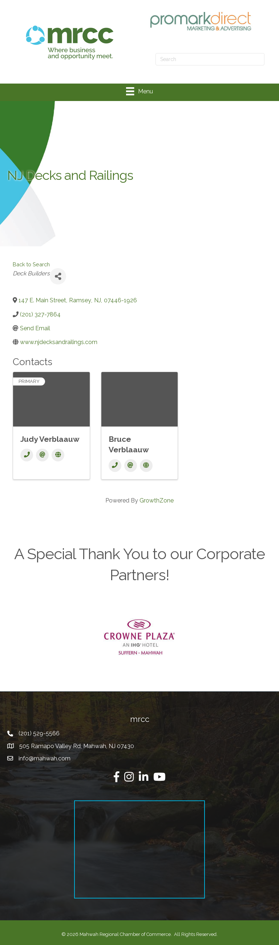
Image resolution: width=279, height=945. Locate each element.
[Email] (42, 455)
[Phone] (26, 455)
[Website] (58, 455)
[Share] (58, 276)
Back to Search (31, 264)
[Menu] (139, 91)
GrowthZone (157, 500)
